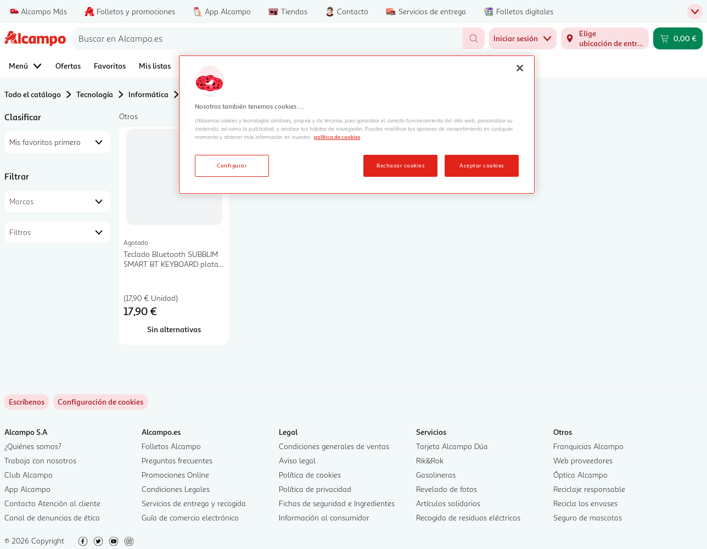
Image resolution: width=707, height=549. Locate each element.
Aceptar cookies (481, 165)
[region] (356, 124)
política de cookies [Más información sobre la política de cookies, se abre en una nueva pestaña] (337, 136)
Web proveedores (583, 460)
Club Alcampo (28, 474)
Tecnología (94, 94)
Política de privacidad (315, 489)
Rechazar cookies (400, 165)
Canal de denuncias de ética (52, 517)
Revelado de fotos (446, 489)
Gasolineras (436, 474)
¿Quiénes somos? (32, 446)
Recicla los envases (585, 503)
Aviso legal (297, 460)
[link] (100, 402)
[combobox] (267, 38)
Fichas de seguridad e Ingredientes (337, 503)
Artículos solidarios (448, 503)
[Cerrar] (520, 68)
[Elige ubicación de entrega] (605, 38)
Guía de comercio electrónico (190, 517)
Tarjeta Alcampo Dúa (452, 446)
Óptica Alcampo (580, 474)
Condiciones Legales (176, 489)
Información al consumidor (324, 517)
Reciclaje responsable (589, 489)
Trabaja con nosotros (40, 460)
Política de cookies (310, 474)
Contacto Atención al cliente (52, 503)
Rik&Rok (430, 460)
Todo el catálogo (32, 94)
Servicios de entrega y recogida (194, 503)
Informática (148, 94)
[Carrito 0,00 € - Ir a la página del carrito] (678, 38)
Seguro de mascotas (587, 517)
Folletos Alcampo (171, 446)
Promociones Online (175, 474)
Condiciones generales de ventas (334, 446)
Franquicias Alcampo (588, 446)
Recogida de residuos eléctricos (468, 517)
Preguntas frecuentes (177, 460)
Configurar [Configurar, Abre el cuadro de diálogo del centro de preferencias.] (232, 165)
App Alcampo (27, 489)
